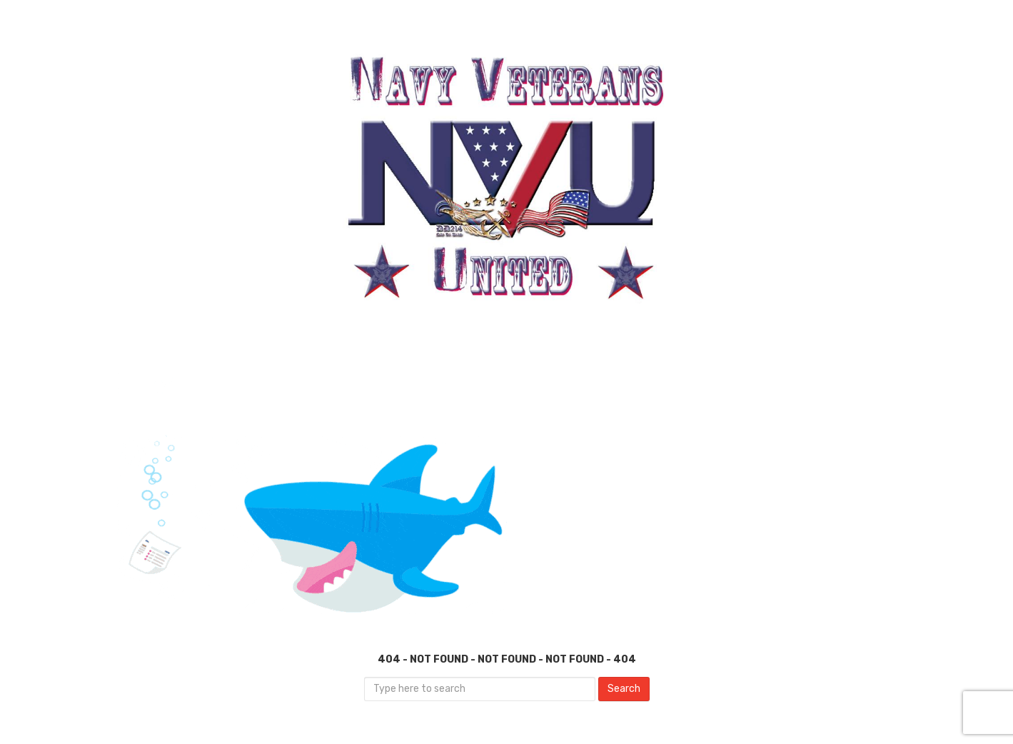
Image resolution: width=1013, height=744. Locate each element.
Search (624, 689)
